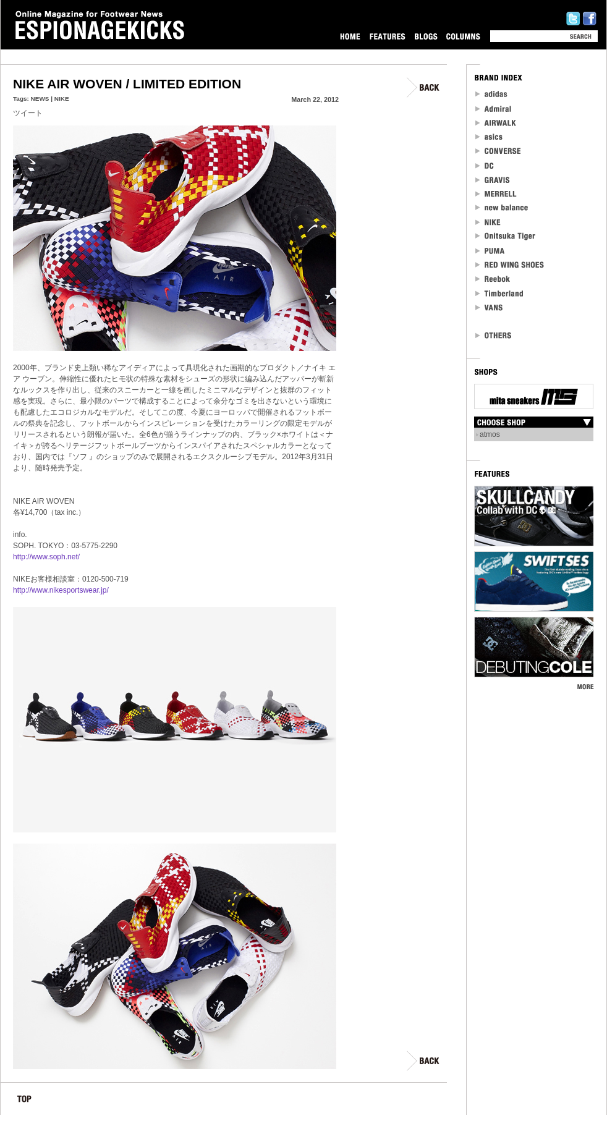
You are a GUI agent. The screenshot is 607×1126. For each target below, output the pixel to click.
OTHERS (494, 335)
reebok (493, 279)
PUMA (491, 250)
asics (489, 137)
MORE (585, 686)
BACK (424, 87)
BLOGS (426, 36)
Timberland (499, 293)
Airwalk (495, 122)
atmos (490, 434)
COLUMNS (463, 36)
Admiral (494, 108)
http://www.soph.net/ (46, 556)
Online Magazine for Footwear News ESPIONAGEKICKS (100, 25)
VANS (489, 307)
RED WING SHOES (510, 264)
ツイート (28, 113)
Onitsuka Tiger (506, 236)
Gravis (492, 179)
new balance (502, 208)
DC (485, 165)
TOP (24, 1101)
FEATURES (387, 36)
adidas (491, 94)
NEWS (40, 98)
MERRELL (496, 193)
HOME (350, 36)
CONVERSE (498, 151)
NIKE (61, 98)
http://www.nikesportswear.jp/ (61, 590)
